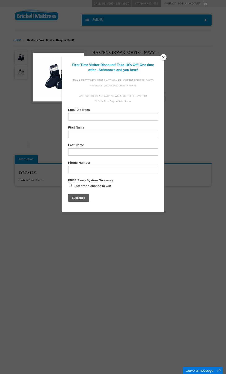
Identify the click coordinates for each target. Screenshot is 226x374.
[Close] (163, 57)
